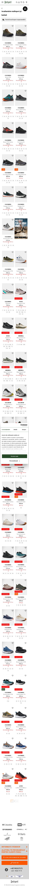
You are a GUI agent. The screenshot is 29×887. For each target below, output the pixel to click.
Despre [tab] (24, 429)
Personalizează (14, 461)
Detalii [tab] (15, 429)
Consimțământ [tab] (6, 429)
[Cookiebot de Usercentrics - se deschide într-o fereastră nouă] (20, 425)
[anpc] (10, 876)
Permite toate (14, 456)
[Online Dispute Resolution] (19, 876)
